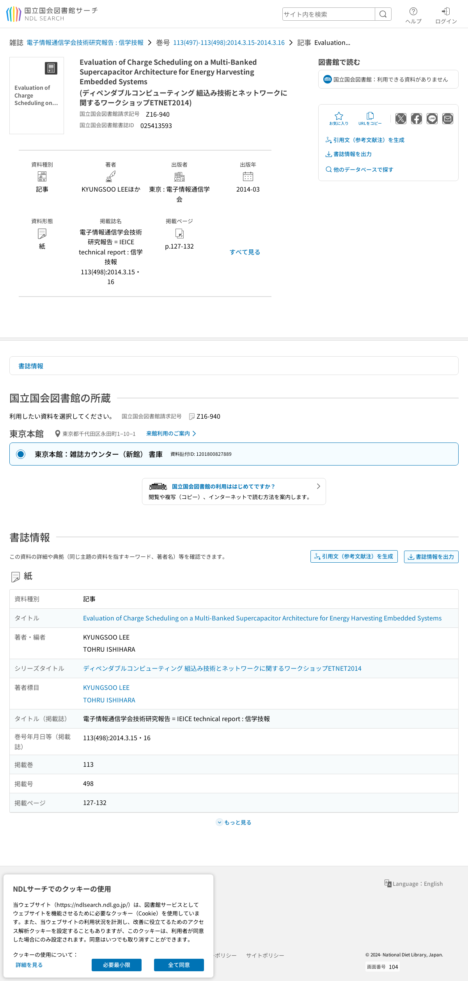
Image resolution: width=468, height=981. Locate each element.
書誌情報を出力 (348, 154)
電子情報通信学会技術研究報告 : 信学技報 (85, 42)
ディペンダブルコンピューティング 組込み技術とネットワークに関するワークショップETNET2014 (222, 668)
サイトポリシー (265, 955)
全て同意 (179, 965)
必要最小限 (116, 965)
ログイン (446, 14)
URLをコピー (370, 118)
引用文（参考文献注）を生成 (364, 140)
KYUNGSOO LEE (106, 687)
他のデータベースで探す (359, 169)
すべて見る (245, 251)
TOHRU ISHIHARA (109, 699)
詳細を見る (29, 965)
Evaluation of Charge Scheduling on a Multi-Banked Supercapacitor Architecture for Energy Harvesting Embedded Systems (262, 617)
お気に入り (339, 118)
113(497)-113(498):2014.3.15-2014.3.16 (229, 42)
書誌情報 (30, 365)
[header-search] (337, 14)
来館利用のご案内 (172, 433)
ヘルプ (413, 14)
